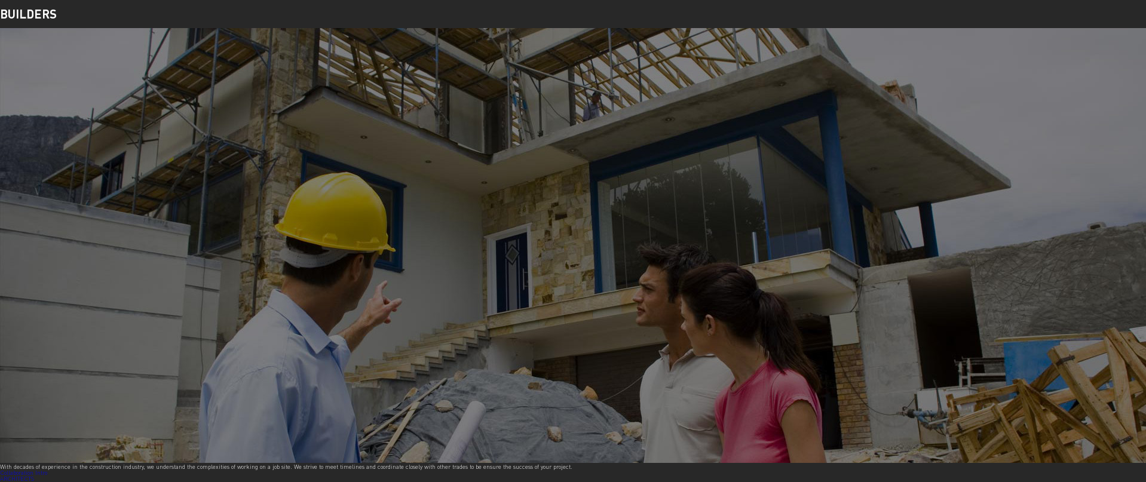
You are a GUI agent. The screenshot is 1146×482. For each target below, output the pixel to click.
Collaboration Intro (23, 472)
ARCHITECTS (17, 478)
